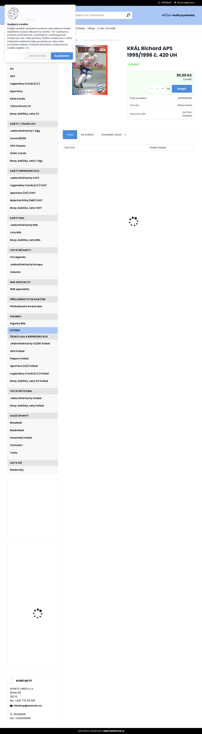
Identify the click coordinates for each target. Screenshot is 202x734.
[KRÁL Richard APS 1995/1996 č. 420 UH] (89, 70)
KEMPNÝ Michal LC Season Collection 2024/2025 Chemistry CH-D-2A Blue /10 (40, 562)
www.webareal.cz (113, 730)
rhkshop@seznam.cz (28, 705)
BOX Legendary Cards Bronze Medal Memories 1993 (172, 231)
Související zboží (114, 135)
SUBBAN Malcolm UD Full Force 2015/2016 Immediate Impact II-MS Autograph (41, 646)
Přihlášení (166, 2)
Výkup (91, 28)
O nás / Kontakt (106, 28)
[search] (128, 15)
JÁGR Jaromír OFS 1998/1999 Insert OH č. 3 (82, 233)
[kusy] (156, 89)
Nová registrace (186, 2)
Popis (70, 134)
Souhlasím (62, 56)
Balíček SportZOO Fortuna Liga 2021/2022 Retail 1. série (128, 226)
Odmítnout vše (37, 55)
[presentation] (64, 216)
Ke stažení (87, 134)
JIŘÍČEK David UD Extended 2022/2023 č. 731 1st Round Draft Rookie (41, 605)
